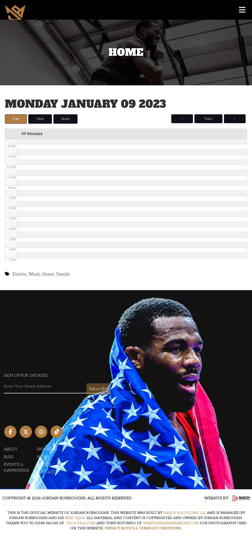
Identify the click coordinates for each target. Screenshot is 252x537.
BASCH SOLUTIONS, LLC (184, 513)
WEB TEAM (75, 518)
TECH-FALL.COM (80, 523)
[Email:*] (57, 386)
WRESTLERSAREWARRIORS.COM (171, 523)
